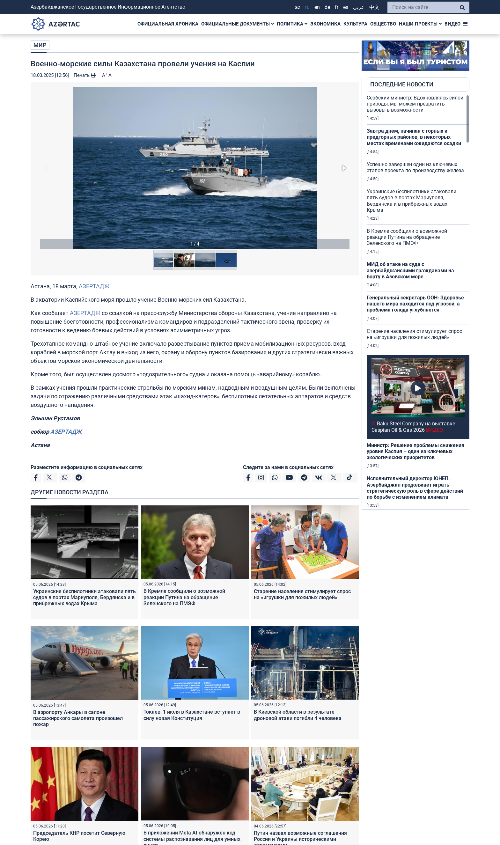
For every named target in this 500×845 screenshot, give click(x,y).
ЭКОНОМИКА (325, 24)
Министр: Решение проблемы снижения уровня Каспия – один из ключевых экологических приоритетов (415, 451)
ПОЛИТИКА (292, 24)
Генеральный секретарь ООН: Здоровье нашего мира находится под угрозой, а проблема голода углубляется (415, 304)
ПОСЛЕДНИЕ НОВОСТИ (401, 84)
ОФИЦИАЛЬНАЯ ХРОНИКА (167, 24)
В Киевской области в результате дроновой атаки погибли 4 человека (298, 715)
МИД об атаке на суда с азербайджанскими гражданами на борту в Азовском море (410, 270)
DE (327, 7)
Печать (85, 75)
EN (317, 7)
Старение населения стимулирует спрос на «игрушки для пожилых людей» (302, 594)
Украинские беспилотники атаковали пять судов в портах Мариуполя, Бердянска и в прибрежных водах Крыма (84, 597)
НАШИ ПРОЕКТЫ (420, 24)
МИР (40, 45)
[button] (194, 168)
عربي (358, 7)
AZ (297, 7)
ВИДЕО (452, 24)
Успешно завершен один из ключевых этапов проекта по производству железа (415, 167)
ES (345, 7)
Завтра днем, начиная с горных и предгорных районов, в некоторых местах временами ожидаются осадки (414, 137)
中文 (374, 7)
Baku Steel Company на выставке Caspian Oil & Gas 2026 (413, 427)
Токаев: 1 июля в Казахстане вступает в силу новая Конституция (191, 715)
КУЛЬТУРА (355, 24)
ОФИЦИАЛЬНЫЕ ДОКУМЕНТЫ (237, 24)
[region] (418, 302)
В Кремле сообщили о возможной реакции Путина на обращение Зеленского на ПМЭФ (184, 597)
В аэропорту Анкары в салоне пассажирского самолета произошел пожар (78, 718)
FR (336, 7)
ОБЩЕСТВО (383, 24)
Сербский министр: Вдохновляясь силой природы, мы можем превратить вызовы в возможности (415, 104)
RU (307, 7)
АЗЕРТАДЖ (94, 286)
